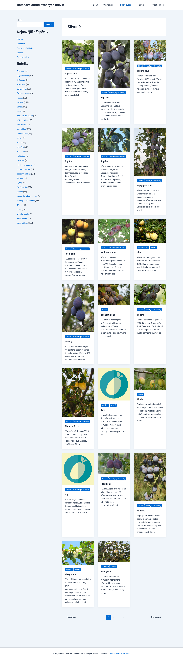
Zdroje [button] (144, 5)
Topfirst (69, 167)
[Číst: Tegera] (150, 304)
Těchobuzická (108, 324)
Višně (19, 209)
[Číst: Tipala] (150, 392)
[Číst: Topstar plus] (78, 52)
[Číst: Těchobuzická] (114, 304)
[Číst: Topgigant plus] (150, 155)
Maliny (20, 138)
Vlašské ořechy (23, 214)
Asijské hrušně (23, 75)
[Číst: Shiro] (150, 237)
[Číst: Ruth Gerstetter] (114, 237)
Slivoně (20, 192)
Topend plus (143, 73)
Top (67, 514)
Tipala (140, 412)
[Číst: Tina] (114, 397)
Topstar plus (71, 76)
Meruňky (20, 147)
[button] (117, 5)
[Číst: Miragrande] (78, 572)
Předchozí (71, 637)
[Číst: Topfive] (114, 143)
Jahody (20, 107)
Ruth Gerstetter (109, 262)
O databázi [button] (113, 5)
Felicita (20, 39)
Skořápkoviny (23, 187)
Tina (103, 423)
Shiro (140, 258)
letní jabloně (22, 129)
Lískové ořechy (23, 133)
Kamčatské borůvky (25, 116)
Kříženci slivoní (23, 120)
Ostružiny (21, 160)
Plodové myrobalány (26, 165)
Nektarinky (21, 156)
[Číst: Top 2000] (114, 64)
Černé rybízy (22, 89)
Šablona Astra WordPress (119, 654)
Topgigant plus (145, 192)
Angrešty (21, 71)
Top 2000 (106, 100)
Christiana (21, 44)
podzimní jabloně (24, 174)
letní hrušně (22, 124)
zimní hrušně (22, 218)
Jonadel (20, 53)
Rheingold (70, 263)
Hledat (19, 20)
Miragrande (71, 593)
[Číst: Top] (78, 485)
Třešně (20, 205)
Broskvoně (21, 84)
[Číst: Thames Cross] (78, 405)
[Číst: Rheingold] (78, 238)
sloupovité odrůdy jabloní (28, 196)
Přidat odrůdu (158, 5)
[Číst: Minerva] (150, 493)
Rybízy (20, 183)
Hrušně (20, 98)
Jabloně (20, 102)
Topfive (105, 167)
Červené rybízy (23, 93)
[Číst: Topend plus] (150, 50)
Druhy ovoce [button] (129, 5)
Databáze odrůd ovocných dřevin (40, 5)
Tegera (141, 327)
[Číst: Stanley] (78, 317)
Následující (156, 637)
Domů (100, 5)
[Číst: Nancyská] (114, 571)
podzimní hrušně (24, 169)
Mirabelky (21, 151)
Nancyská (106, 591)
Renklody (21, 178)
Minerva (141, 530)
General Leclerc (24, 57)
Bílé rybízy (21, 80)
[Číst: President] (114, 480)
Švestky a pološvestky (26, 200)
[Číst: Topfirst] (78, 143)
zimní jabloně (23, 223)
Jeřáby (20, 111)
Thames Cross (73, 442)
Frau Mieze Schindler (26, 48)
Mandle (20, 142)
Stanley (69, 354)
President (106, 503)
